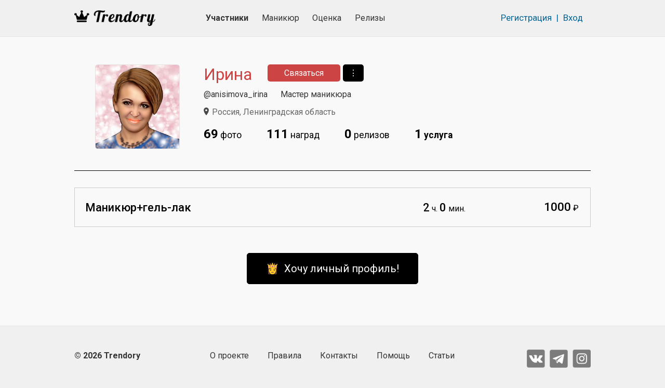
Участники (227, 18)
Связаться (304, 73)
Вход (573, 17)
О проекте (229, 355)
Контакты (339, 355)
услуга (434, 134)
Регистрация (526, 17)
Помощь (393, 355)
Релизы (370, 18)
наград (293, 134)
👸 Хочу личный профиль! (332, 268)
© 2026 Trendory (107, 355)
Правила (284, 355)
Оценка (326, 18)
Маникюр (280, 18)
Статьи (442, 355)
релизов (367, 134)
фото (223, 134)
